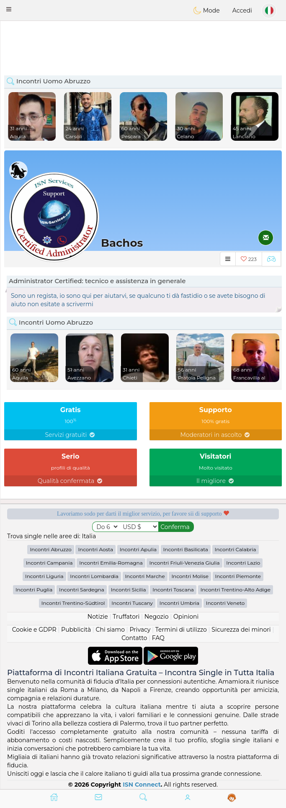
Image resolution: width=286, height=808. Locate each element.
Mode (206, 10)
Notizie (98, 616)
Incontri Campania (49, 563)
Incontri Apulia (138, 549)
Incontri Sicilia (128, 589)
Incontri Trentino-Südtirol (73, 603)
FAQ (158, 638)
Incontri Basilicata (185, 549)
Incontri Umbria (179, 603)
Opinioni (185, 616)
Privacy (139, 629)
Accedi (242, 10)
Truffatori (126, 616)
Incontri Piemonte (238, 576)
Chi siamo (110, 629)
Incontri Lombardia (94, 576)
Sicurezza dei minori (241, 629)
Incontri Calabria (235, 549)
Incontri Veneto (225, 603)
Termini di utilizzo (181, 629)
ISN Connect (142, 784)
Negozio (156, 616)
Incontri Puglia (33, 589)
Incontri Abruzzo (50, 549)
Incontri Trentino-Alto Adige (236, 589)
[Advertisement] (143, 44)
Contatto (134, 638)
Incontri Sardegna (81, 589)
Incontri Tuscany (132, 603)
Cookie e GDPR (34, 629)
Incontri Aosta (95, 549)
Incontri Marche (145, 576)
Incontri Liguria (44, 576)
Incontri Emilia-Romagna (111, 563)
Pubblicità (76, 629)
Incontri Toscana (173, 589)
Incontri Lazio (243, 563)
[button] (9, 9)
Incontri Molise (190, 576)
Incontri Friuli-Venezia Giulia (184, 563)
